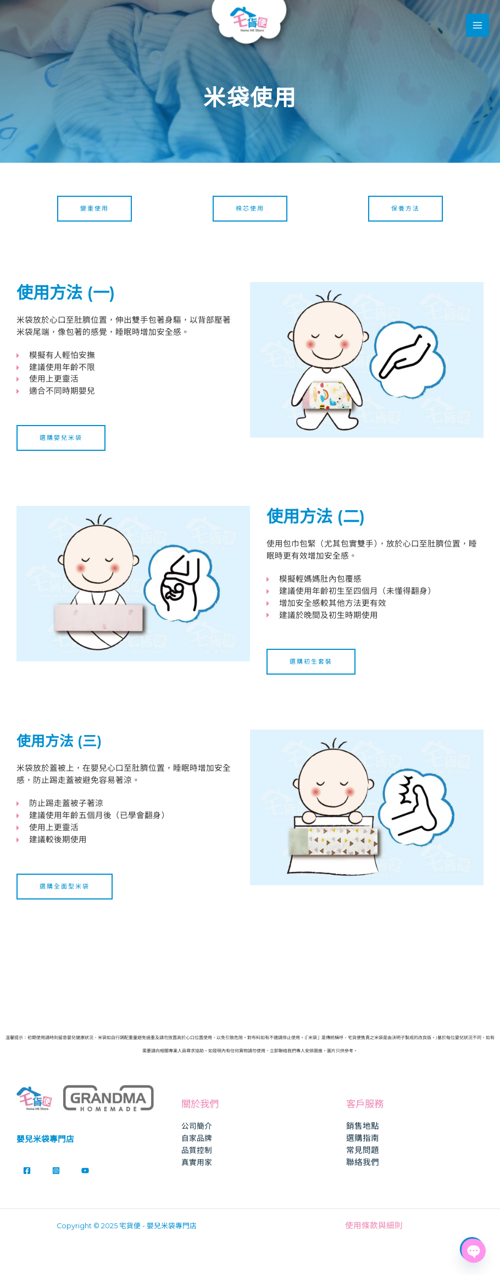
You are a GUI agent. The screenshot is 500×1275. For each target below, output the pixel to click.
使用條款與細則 (374, 1225)
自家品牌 (196, 1138)
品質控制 (196, 1150)
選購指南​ (362, 1138)
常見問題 (362, 1150)
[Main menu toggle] (477, 25)
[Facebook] (26, 1170)
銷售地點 (362, 1126)
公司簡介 (196, 1126)
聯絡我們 (362, 1162)
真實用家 (196, 1162)
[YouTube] (85, 1170)
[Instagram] (56, 1170)
